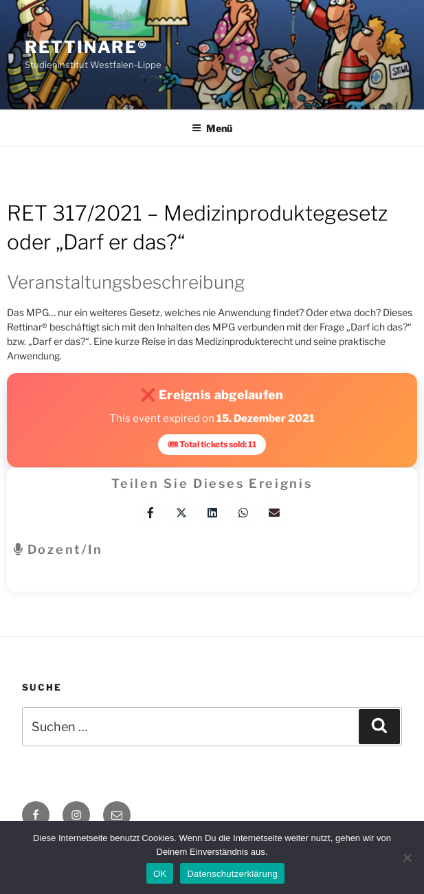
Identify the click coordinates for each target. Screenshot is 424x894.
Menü (212, 128)
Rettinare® (86, 47)
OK (159, 874)
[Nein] (407, 857)
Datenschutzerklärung (232, 874)
